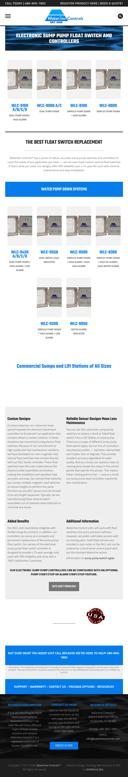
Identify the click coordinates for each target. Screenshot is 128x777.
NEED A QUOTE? (111, 3)
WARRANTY (38, 686)
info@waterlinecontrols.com (103, 739)
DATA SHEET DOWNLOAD (64, 586)
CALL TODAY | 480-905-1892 (25, 3)
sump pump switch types (99, 558)
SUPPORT (20, 686)
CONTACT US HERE (64, 746)
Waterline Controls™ (49, 765)
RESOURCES (105, 686)
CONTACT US (57, 686)
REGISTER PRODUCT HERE (79, 3)
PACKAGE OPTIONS (82, 686)
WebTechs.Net (95, 769)
